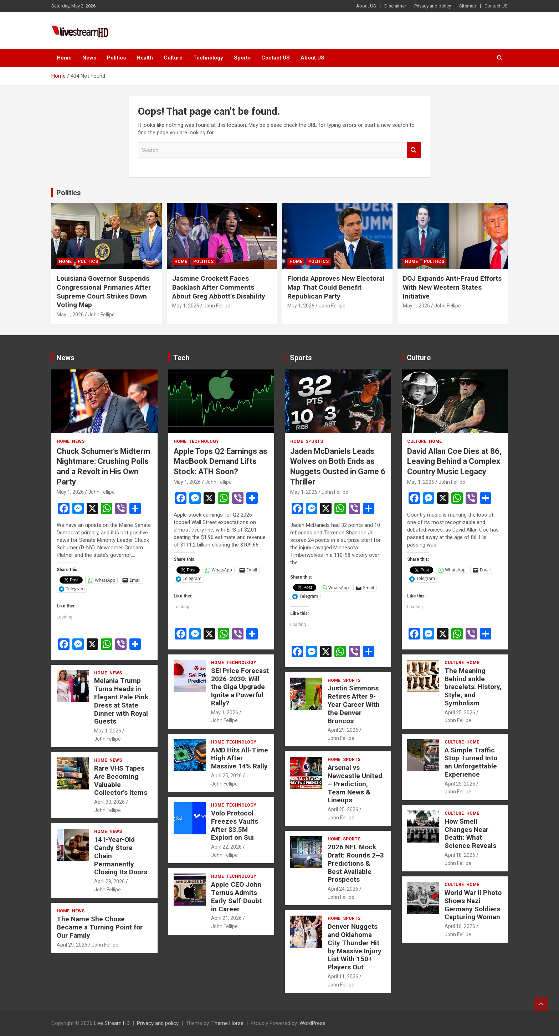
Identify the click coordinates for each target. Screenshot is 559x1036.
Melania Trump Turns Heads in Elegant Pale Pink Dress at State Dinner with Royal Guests (121, 701)
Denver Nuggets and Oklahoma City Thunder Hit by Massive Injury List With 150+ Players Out (354, 946)
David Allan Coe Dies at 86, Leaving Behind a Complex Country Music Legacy (454, 461)
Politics (116, 58)
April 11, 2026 (343, 976)
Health (145, 58)
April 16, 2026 (460, 926)
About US (366, 6)
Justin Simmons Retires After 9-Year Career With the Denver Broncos (354, 704)
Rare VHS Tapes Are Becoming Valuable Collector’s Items (120, 780)
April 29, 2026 (109, 881)
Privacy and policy (432, 6)
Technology (208, 58)
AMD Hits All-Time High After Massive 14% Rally (239, 758)
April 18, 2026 (460, 855)
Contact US (496, 6)
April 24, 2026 (343, 889)
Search (414, 150)
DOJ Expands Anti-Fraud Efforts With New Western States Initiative (452, 287)
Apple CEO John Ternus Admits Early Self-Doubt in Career (236, 896)
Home (64, 58)
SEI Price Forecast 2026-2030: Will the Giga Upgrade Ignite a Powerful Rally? (240, 687)
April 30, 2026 (109, 802)
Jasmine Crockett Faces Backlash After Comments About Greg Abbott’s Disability (218, 287)
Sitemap (467, 6)
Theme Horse (227, 1023)
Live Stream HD (112, 1023)
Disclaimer (395, 6)
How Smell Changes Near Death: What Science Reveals (470, 833)
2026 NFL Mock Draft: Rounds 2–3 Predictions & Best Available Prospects (356, 863)
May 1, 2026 (70, 314)
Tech (181, 357)
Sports (242, 58)
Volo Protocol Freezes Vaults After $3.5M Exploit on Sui (234, 825)
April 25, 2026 (226, 775)
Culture (173, 58)
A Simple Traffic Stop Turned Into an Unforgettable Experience (471, 762)
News (89, 58)
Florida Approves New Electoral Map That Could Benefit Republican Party (335, 287)
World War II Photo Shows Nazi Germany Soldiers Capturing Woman (473, 905)
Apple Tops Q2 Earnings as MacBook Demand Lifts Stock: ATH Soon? (220, 461)
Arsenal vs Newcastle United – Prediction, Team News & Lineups (355, 783)
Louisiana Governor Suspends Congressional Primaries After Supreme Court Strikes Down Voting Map (104, 291)
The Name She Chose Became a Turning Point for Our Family (100, 927)
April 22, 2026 (226, 847)
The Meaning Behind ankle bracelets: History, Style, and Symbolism (473, 687)
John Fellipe (101, 314)
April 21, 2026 (226, 918)
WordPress (312, 1023)
